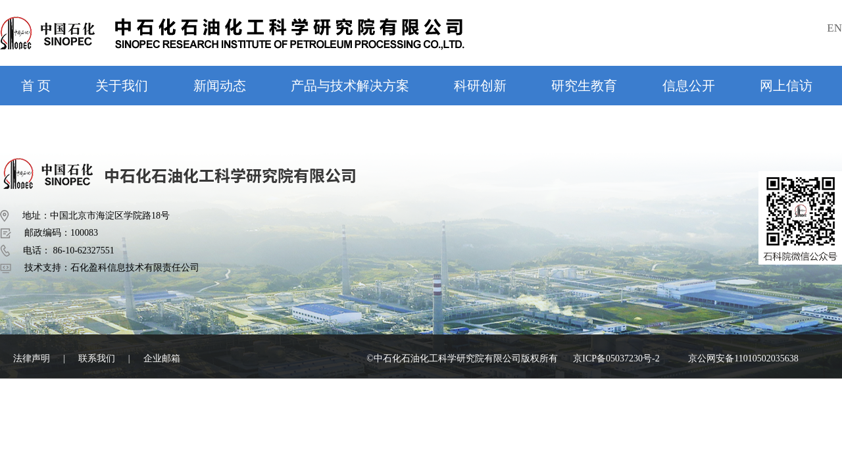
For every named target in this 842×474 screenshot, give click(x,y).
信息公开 (688, 85)
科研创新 (480, 85)
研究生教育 (584, 85)
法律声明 (31, 358)
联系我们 (96, 358)
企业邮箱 (161, 358)
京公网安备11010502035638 (743, 358)
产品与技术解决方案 (350, 85)
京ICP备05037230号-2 (616, 358)
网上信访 (786, 85)
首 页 (36, 85)
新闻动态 (219, 85)
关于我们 (121, 85)
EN (834, 28)
